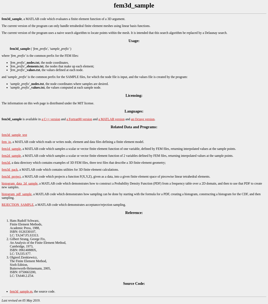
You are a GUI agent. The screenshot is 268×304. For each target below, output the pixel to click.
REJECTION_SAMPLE (18, 204)
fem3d (6, 162)
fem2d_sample (11, 155)
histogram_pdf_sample (17, 194)
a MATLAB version (111, 119)
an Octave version (143, 119)
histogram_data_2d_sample (20, 183)
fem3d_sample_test (14, 135)
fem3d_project (11, 176)
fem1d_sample (11, 148)
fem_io (6, 142)
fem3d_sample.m (21, 291)
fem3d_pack (10, 169)
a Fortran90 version (79, 119)
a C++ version (51, 119)
